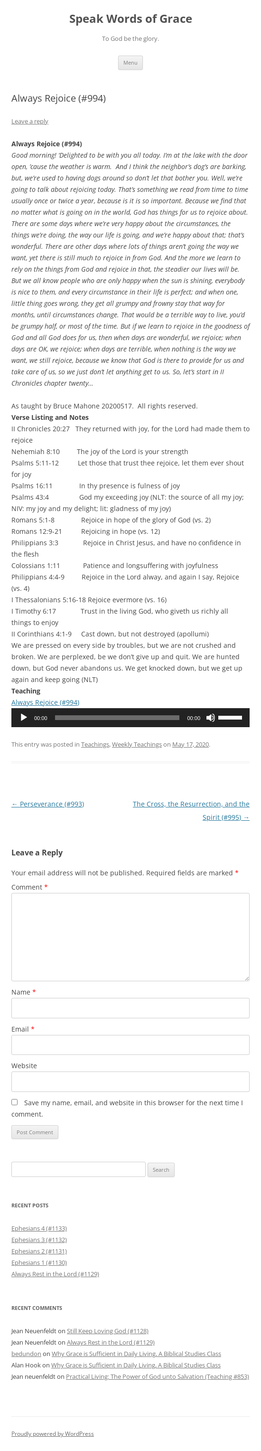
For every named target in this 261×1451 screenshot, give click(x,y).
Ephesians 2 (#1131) (39, 1251)
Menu (130, 62)
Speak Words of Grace (130, 18)
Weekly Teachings (137, 744)
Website (24, 1065)
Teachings (95, 744)
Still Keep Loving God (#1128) (108, 1331)
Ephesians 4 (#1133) (39, 1228)
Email (23, 1029)
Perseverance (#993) (47, 803)
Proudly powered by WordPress (52, 1434)
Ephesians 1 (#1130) (39, 1262)
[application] (130, 717)
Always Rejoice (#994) (45, 702)
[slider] (117, 717)
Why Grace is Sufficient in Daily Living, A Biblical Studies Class (136, 1353)
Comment (29, 886)
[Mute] (210, 717)
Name (23, 991)
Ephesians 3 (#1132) (39, 1239)
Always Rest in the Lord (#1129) (55, 1274)
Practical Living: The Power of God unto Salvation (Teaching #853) (157, 1376)
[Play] (23, 717)
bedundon (26, 1353)
